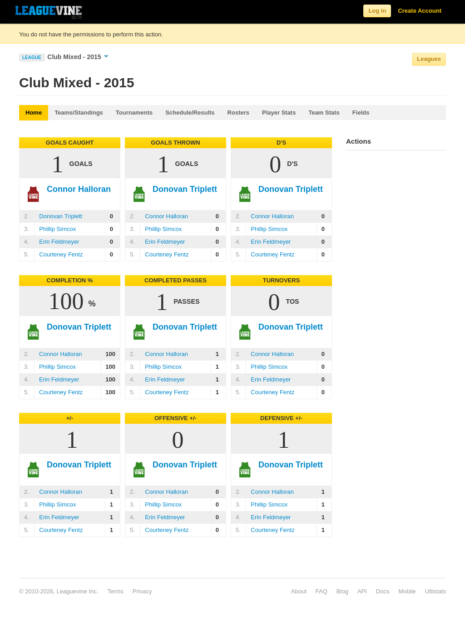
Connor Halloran (166, 216)
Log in (377, 10)
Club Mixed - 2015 (78, 56)
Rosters (238, 112)
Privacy (142, 591)
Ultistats (435, 591)
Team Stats (323, 112)
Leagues (429, 58)
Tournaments (134, 112)
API (362, 591)
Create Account (419, 10)
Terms (115, 591)
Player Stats (279, 112)
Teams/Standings (78, 112)
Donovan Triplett (60, 216)
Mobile (407, 591)
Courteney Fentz (61, 254)
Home (33, 112)
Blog (342, 591)
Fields (361, 112)
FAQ (321, 591)
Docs (383, 591)
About (299, 591)
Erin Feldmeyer (59, 241)
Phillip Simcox (57, 229)
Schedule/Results (189, 112)
